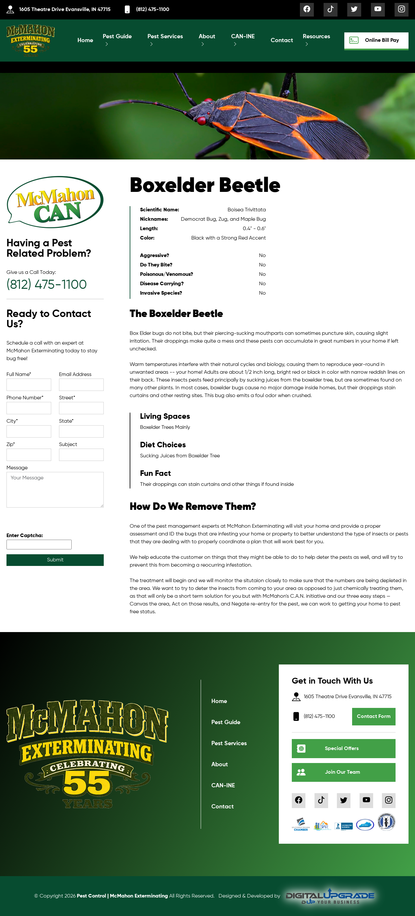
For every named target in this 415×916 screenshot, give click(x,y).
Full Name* (18, 374)
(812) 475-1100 (146, 10)
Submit (55, 560)
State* (66, 421)
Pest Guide (117, 37)
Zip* (10, 444)
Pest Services (165, 37)
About (207, 37)
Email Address (75, 374)
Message (17, 468)
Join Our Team (328, 772)
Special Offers (328, 748)
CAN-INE (243, 37)
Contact (282, 40)
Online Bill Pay (374, 40)
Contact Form (374, 716)
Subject (68, 444)
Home (85, 40)
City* (12, 421)
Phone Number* (24, 398)
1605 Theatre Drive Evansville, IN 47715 (58, 10)
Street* (67, 398)
